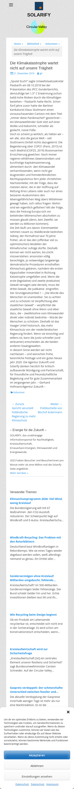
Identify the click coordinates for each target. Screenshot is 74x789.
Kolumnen (52, 44)
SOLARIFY (39, 14)
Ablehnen (37, 766)
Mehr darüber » (19, 473)
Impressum (52, 784)
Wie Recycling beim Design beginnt (33, 614)
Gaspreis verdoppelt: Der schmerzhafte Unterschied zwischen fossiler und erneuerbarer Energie (36, 690)
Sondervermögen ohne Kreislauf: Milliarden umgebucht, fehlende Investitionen (32, 578)
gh (41, 73)
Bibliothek (34, 44)
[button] (68, 712)
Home (18, 44)
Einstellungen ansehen (37, 776)
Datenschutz (22, 784)
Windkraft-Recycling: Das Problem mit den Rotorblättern (35, 539)
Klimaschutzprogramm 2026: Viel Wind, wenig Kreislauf (36, 501)
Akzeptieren (37, 755)
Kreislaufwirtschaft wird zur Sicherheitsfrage (29, 651)
